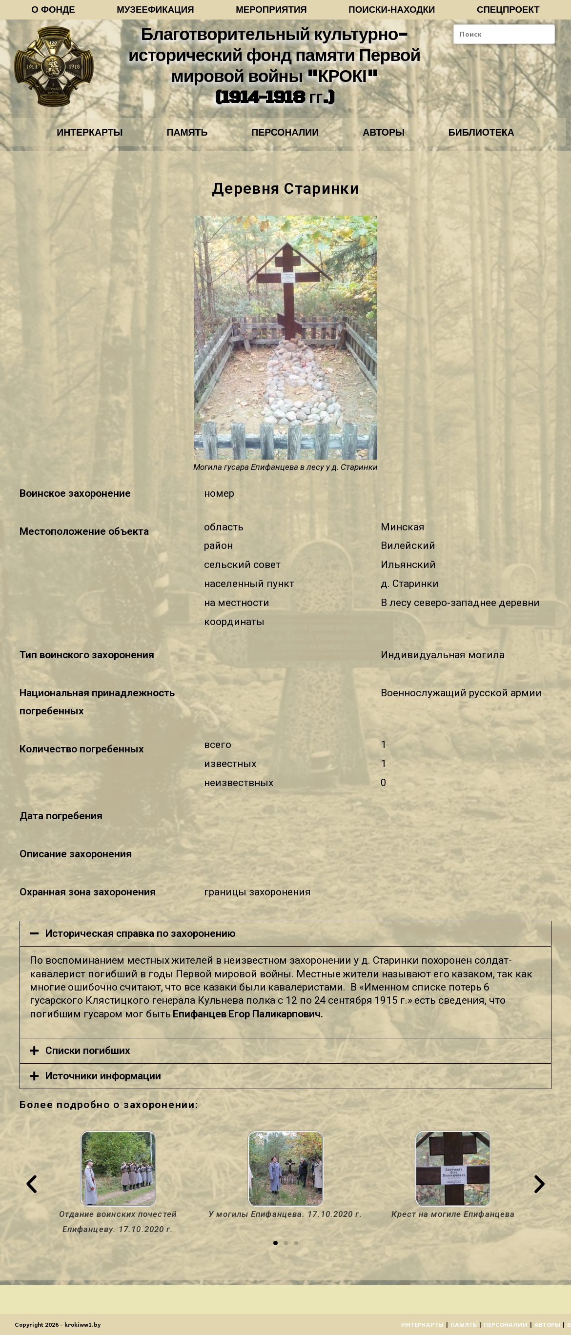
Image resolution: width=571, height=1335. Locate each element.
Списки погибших (87, 1054)
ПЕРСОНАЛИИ (285, 135)
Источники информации (103, 1080)
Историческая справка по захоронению (140, 938)
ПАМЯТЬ (183, 135)
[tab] (285, 938)
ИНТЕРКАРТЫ (81, 135)
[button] (275, 1247)
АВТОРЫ (388, 135)
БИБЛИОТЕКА (490, 135)
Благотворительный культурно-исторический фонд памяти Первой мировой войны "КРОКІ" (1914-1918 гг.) (274, 67)
